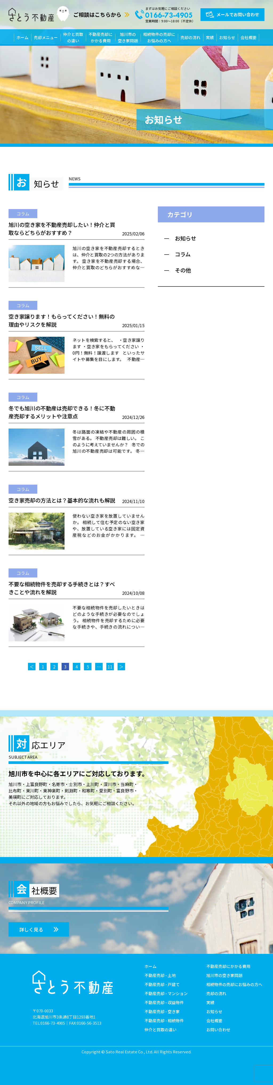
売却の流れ (190, 37)
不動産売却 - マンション (166, 993)
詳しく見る (31, 929)
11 (110, 666)
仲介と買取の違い (73, 37)
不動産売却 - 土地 (160, 975)
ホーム (23, 37)
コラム (23, 213)
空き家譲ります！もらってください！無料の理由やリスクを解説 (62, 320)
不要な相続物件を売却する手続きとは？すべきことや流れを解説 (62, 588)
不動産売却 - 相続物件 (164, 1020)
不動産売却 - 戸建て (162, 984)
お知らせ (227, 37)
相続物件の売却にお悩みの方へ (159, 37)
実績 (210, 37)
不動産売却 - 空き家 (162, 1011)
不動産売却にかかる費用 (101, 37)
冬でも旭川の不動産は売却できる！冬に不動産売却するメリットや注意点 (62, 412)
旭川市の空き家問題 (128, 37)
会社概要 (248, 37)
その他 (183, 270)
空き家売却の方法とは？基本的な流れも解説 (62, 500)
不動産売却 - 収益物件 (164, 1002)
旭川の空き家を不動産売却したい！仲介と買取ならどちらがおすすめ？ (62, 228)
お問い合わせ (218, 1029)
